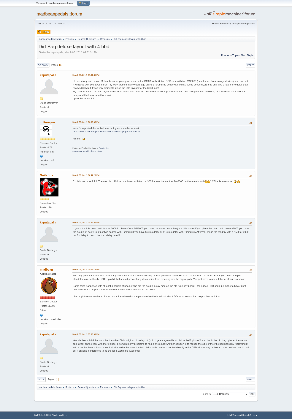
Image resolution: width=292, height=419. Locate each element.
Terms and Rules (240, 415)
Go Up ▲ (253, 415)
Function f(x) (104, 148)
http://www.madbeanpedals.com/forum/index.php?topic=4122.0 (107, 131)
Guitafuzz (46, 175)
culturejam (47, 122)
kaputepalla (48, 75)
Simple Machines (59, 415)
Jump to (207, 394)
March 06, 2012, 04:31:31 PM (85, 75)
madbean (46, 269)
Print (250, 65)
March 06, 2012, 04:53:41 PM (85, 222)
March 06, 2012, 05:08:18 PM (85, 269)
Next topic (247, 55)
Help (229, 415)
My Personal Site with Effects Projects (87, 151)
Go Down (43, 65)
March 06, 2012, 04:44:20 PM (85, 175)
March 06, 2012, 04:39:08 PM (85, 122)
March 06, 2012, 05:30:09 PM (85, 334)
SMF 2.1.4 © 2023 (42, 415)
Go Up (41, 379)
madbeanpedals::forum (59, 13)
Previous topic (230, 55)
